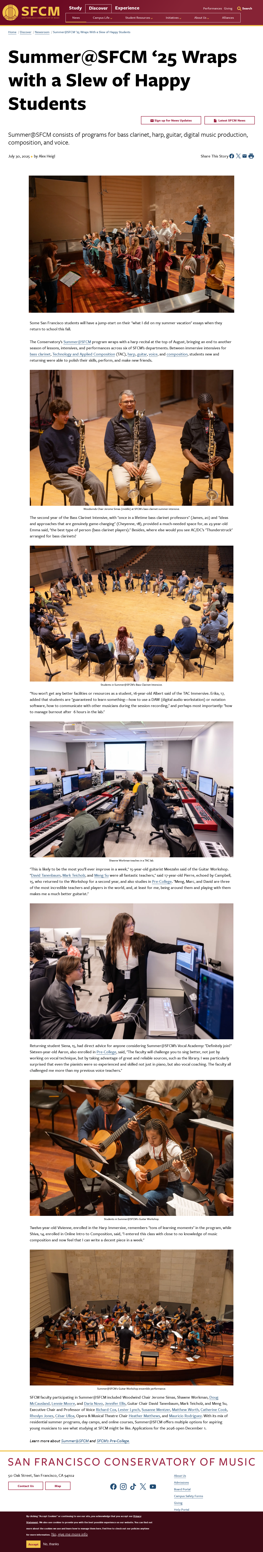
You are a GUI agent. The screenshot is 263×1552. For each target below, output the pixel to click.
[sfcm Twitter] (143, 1486)
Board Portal (182, 1489)
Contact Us (26, 1486)
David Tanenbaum (46, 875)
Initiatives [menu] (172, 17)
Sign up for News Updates (171, 120)
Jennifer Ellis (115, 1403)
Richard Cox (106, 1409)
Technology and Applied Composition (83, 354)
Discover (98, 8)
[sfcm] (30, 12)
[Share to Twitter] (238, 156)
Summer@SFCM (77, 341)
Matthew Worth (185, 1409)
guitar (142, 354)
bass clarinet (40, 354)
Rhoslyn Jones (41, 1415)
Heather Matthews (144, 1415)
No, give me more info (69, 1534)
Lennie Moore (63, 1403)
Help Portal (181, 1509)
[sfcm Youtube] (153, 1486)
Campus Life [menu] (101, 17)
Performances (212, 8)
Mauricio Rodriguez (185, 1415)
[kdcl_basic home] (131, 1462)
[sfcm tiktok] (133, 1486)
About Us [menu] (200, 17)
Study (75, 7)
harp (131, 354)
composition (177, 354)
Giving (228, 8)
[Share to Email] (244, 156)
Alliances (228, 17)
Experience (127, 7)
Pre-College (162, 881)
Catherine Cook (214, 1409)
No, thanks (51, 1544)
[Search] (244, 8)
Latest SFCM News (229, 120)
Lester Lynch (129, 1409)
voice (153, 354)
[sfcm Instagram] (123, 1486)
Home (12, 32)
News (76, 17)
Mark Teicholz (73, 875)
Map (58, 1486)
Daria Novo (93, 1403)
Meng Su (101, 875)
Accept (33, 1544)
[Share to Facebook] (231, 156)
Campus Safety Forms (188, 1496)
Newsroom (42, 32)
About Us (180, 1475)
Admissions (181, 1482)
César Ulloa (64, 1415)
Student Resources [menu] (137, 17)
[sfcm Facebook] (113, 1486)
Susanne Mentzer (156, 1409)
